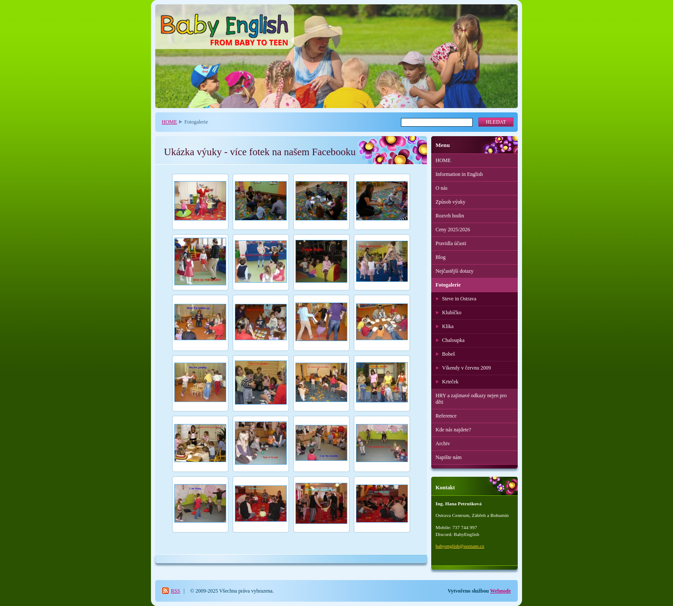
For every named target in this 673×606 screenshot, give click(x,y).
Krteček (450, 382)
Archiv (443, 443)
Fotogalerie (448, 285)
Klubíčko (451, 312)
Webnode (500, 591)
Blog (440, 257)
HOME (169, 122)
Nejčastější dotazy (455, 271)
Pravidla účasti (451, 243)
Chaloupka (453, 340)
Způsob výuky (450, 202)
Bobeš (448, 354)
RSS (175, 591)
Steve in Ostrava (459, 299)
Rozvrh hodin (450, 216)
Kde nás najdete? (453, 430)
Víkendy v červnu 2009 (466, 368)
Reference (446, 416)
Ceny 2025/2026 (453, 229)
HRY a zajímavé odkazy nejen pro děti (471, 398)
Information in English (459, 174)
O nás (442, 188)
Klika (448, 326)
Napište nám (448, 457)
